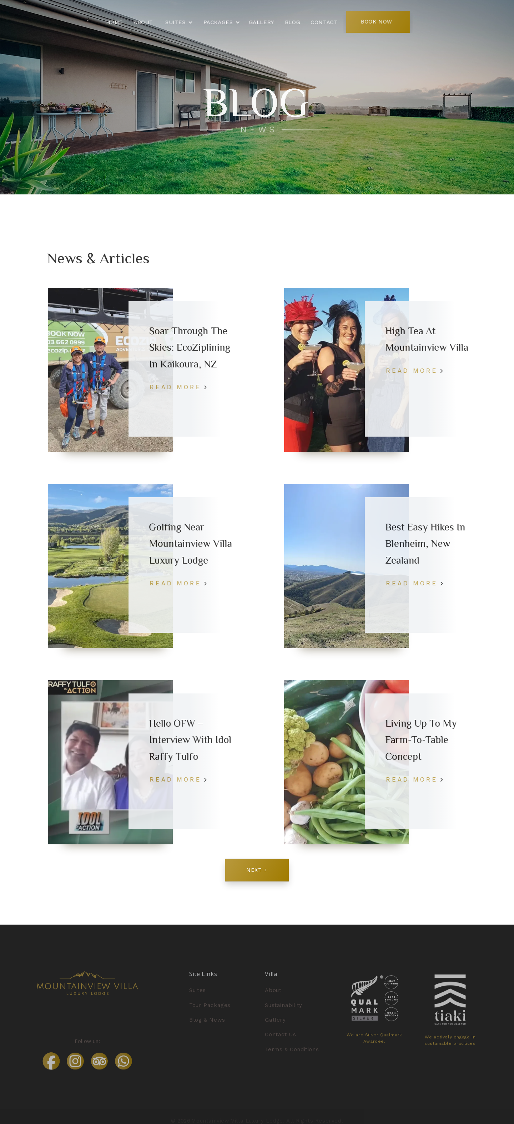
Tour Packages (210, 1014)
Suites (197, 999)
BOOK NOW (374, 22)
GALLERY (261, 22)
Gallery (275, 1028)
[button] (178, 22)
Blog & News (207, 1028)
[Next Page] (257, 870)
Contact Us (280, 1043)
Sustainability (283, 1014)
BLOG (291, 22)
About (145, 22)
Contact (323, 22)
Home (117, 22)
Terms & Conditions (292, 1058)
